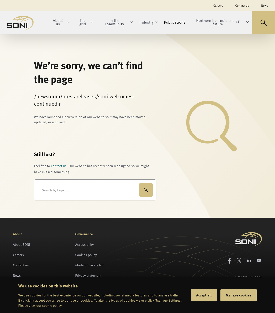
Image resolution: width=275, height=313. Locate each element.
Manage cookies (238, 295)
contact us (59, 165)
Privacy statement (88, 275)
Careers (218, 5)
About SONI (21, 244)
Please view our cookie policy (40, 305)
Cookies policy (86, 254)
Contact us (242, 5)
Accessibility (84, 244)
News (264, 5)
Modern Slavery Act (89, 265)
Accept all (204, 295)
